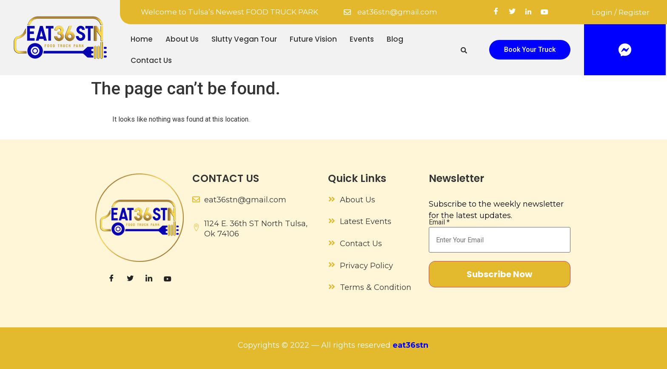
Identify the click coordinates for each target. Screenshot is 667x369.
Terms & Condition (375, 287)
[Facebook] (496, 12)
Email (439, 222)
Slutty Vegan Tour (244, 39)
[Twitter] (512, 12)
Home (142, 39)
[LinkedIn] (149, 278)
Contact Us (151, 60)
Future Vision (313, 39)
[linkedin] (528, 12)
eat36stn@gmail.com (397, 12)
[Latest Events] (332, 220)
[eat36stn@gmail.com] (347, 12)
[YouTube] (544, 12)
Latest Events (365, 221)
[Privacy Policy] (332, 264)
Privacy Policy (366, 265)
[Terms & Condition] (332, 286)
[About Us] (332, 199)
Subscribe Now (499, 274)
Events (362, 39)
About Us (182, 39)
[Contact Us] (332, 243)
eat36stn (410, 345)
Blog (395, 39)
